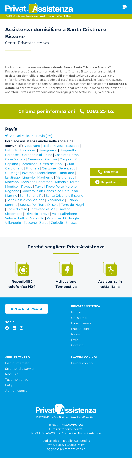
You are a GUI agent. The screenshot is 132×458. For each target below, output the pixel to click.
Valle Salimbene (64, 214)
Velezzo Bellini (16, 218)
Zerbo (43, 223)
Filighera (32, 168)
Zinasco (71, 223)
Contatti (77, 345)
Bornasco (12, 155)
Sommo (11, 205)
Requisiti (12, 374)
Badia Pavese (53, 146)
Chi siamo (79, 318)
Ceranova (35, 159)
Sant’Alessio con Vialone (25, 200)
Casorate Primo (67, 155)
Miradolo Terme (67, 182)
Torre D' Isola (48, 205)
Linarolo (28, 177)
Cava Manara (15, 159)
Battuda (11, 150)
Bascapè (72, 146)
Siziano (72, 200)
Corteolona (29, 164)
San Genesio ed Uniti (53, 191)
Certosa (51, 159)
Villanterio (13, 223)
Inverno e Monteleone (39, 173)
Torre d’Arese (17, 209)
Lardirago (12, 177)
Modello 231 (69, 440)
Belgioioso (28, 150)
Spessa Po (28, 205)
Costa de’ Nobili (52, 164)
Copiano (11, 164)
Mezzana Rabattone (37, 182)
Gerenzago (66, 168)
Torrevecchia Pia (43, 209)
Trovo (45, 214)
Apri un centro (16, 391)
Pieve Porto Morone (61, 186)
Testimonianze (16, 380)
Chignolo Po (69, 159)
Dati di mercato (17, 363)
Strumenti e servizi (19, 369)
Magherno (45, 177)
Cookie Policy (76, 445)
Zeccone (30, 223)
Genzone (49, 168)
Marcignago (65, 177)
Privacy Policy (55, 445)
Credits (85, 440)
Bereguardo (48, 150)
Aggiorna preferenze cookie (66, 449)
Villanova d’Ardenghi (63, 218)
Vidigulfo (37, 218)
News (75, 334)
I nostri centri (81, 329)
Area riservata (26, 309)
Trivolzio (31, 214)
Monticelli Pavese (18, 186)
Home (76, 312)
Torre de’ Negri (72, 205)
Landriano (66, 173)
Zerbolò (57, 223)
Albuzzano (32, 146)
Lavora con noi (82, 363)
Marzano (12, 182)
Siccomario (55, 200)
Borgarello (68, 150)
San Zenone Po (31, 196)
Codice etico (50, 440)
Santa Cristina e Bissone (64, 196)
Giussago (12, 173)
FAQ (74, 340)
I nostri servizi (81, 323)
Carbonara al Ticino (37, 155)
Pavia (11, 129)
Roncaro (28, 191)
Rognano (12, 191)
